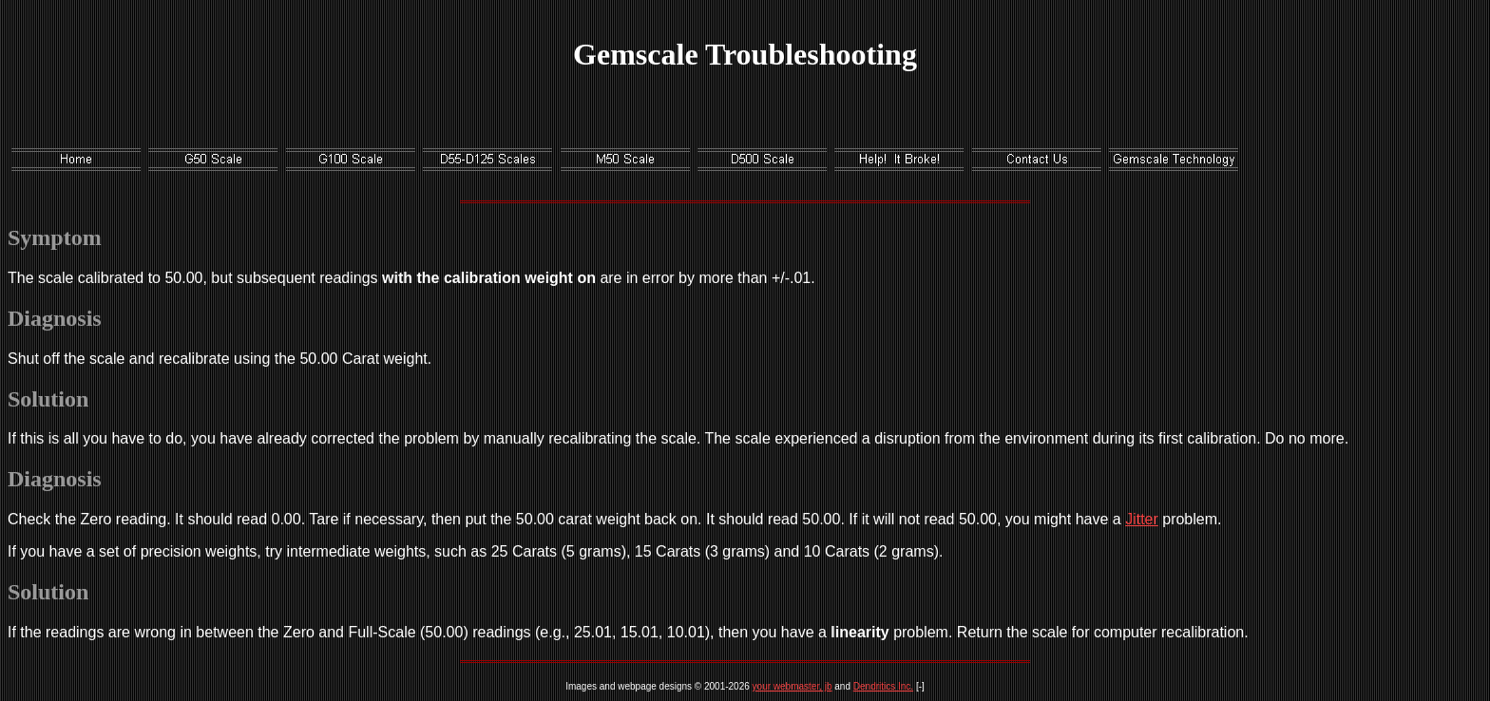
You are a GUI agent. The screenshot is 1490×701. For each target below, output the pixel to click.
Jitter (1141, 519)
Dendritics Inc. (883, 686)
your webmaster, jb (792, 686)
